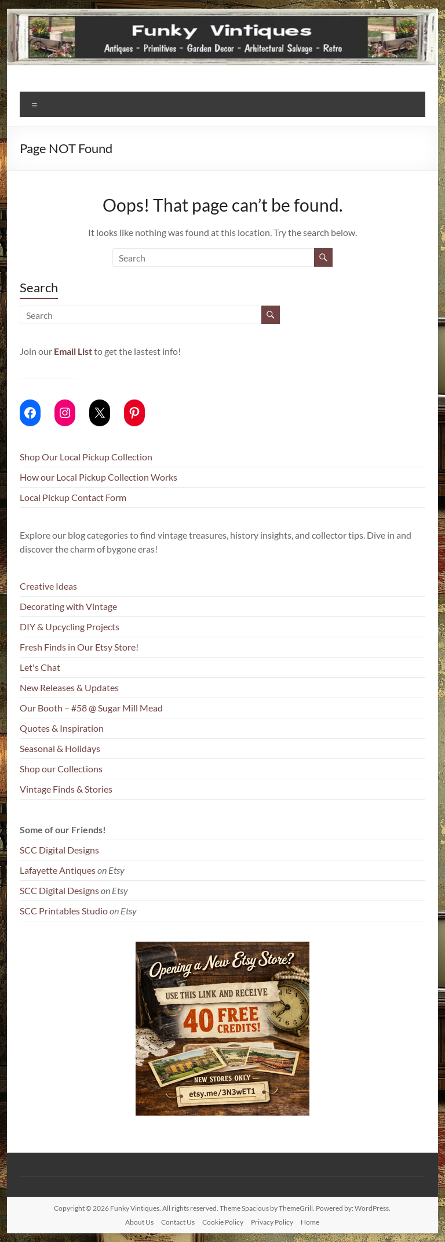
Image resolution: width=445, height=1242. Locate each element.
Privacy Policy (272, 1222)
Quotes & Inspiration (62, 727)
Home (310, 1222)
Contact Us (178, 1222)
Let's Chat (40, 667)
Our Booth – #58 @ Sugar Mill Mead (91, 707)
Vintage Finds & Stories (66, 788)
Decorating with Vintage (68, 606)
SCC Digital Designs (59, 849)
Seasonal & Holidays (60, 748)
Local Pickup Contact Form (73, 497)
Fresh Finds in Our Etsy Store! (79, 646)
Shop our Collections (61, 768)
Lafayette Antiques (58, 870)
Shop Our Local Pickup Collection (86, 456)
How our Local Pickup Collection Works (98, 476)
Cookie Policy (222, 1222)
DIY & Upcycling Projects (69, 626)
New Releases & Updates (69, 687)
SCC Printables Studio (64, 910)
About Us (139, 1222)
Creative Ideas (48, 585)
